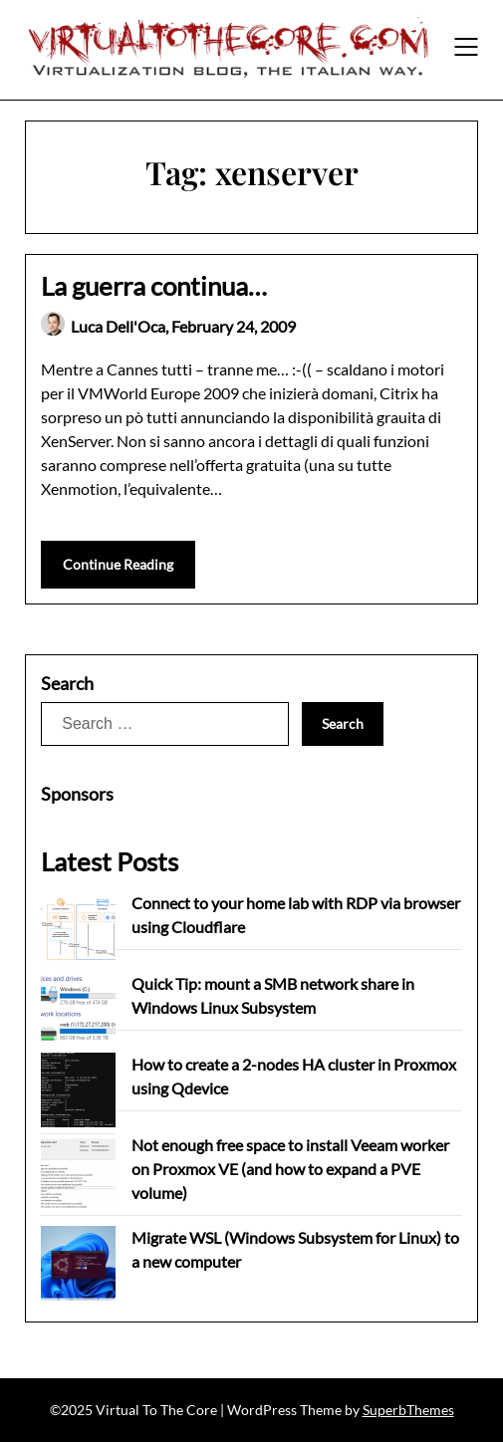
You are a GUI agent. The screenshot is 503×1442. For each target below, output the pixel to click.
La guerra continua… (154, 286)
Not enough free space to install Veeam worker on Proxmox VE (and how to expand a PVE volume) (290, 1168)
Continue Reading (118, 564)
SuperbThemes (408, 1409)
